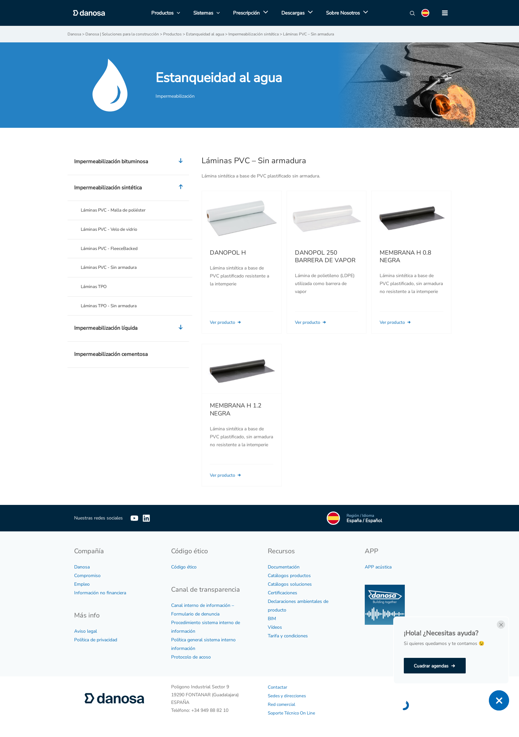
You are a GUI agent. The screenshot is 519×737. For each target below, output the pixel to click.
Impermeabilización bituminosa (130, 162)
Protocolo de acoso (191, 657)
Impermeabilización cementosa (111, 356)
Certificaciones (282, 592)
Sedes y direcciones (288, 695)
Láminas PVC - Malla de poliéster (115, 210)
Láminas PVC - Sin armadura (111, 269)
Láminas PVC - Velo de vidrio (111, 229)
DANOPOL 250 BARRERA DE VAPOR (325, 256)
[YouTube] (134, 518)
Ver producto (227, 322)
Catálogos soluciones (290, 584)
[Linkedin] (156, 518)
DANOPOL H (228, 252)
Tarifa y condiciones (288, 635)
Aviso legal (85, 631)
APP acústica (378, 567)
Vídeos (275, 627)
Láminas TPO (95, 288)
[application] (264, 13)
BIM (272, 618)
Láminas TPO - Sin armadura (111, 308)
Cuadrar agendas (431, 666)
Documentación (284, 567)
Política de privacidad (95, 639)
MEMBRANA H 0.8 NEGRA (405, 256)
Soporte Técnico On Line (293, 713)
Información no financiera (100, 592)
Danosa (82, 567)
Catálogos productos (289, 575)
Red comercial (282, 704)
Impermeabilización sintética (130, 188)
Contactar (278, 687)
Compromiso (87, 575)
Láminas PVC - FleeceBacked (111, 249)
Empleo (82, 584)
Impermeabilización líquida (130, 331)
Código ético (184, 567)
